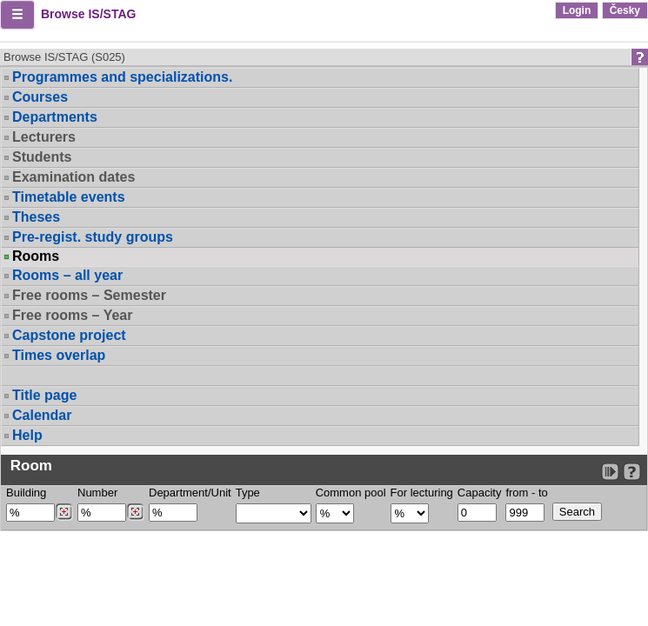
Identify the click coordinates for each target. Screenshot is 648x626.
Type (248, 492)
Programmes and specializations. (122, 77)
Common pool (351, 492)
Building (26, 492)
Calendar (41, 415)
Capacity (480, 492)
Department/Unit (190, 492)
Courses (40, 97)
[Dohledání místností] (135, 512)
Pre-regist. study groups (92, 237)
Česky (625, 10)
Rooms (35, 256)
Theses (36, 217)
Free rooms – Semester (89, 295)
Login (577, 10)
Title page (44, 395)
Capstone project (69, 335)
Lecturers (44, 137)
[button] (17, 15)
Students (41, 157)
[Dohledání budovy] (64, 512)
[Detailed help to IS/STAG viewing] (632, 472)
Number (97, 492)
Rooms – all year (67, 275)
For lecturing (422, 492)
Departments (54, 117)
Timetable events (68, 197)
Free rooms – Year (72, 315)
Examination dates (73, 177)
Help (27, 435)
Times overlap (58, 355)
